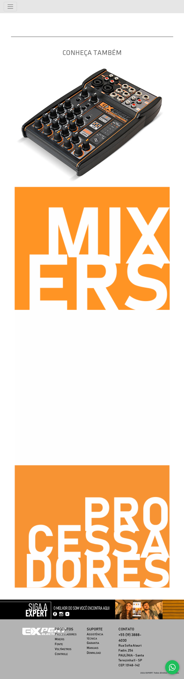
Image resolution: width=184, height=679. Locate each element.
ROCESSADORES (66, 634)
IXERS (59, 639)
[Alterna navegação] (10, 6)
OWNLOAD (94, 653)
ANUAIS (92, 648)
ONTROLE (61, 654)
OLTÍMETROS (63, 649)
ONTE (59, 644)
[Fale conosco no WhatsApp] (172, 667)
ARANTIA (93, 643)
